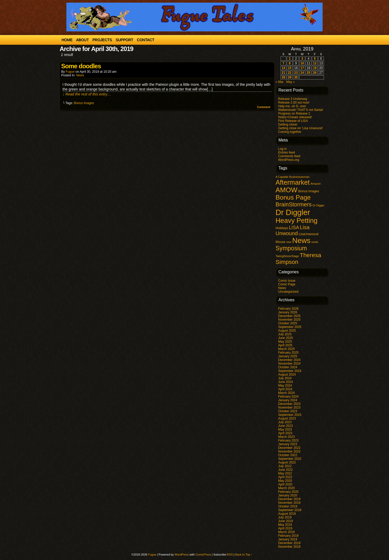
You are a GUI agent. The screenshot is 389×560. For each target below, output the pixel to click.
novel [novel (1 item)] (314, 242)
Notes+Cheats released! (295, 117)
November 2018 (289, 546)
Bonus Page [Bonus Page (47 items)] (293, 197)
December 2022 (289, 448)
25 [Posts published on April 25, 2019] (308, 73)
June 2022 (285, 470)
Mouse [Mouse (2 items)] (280, 242)
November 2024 (289, 363)
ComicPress (203, 554)
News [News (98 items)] (301, 240)
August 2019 (287, 514)
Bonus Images (84, 103)
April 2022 (285, 477)
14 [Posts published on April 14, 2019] (283, 68)
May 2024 (285, 385)
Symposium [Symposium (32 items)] (291, 248)
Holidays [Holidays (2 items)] (282, 228)
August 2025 (287, 330)
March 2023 (286, 437)
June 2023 (285, 426)
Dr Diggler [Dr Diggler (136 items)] (293, 212)
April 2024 (285, 389)
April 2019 (285, 528)
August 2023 (287, 418)
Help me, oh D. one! (292, 106)
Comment (263, 107)
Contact (145, 40)
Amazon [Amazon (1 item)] (316, 183)
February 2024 (288, 396)
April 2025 (285, 345)
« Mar (280, 82)
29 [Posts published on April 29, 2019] (289, 77)
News (80, 75)
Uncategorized (288, 291)
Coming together (289, 132)
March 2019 (286, 532)
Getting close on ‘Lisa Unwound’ (300, 128)
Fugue (70, 71)
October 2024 (287, 367)
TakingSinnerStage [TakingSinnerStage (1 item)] (287, 256)
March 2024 (286, 393)
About (82, 40)
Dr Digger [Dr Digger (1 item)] (318, 205)
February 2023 (288, 440)
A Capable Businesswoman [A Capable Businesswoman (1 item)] (293, 176)
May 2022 (285, 473)
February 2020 (288, 492)
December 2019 (289, 499)
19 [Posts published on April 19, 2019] (314, 68)
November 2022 (289, 451)
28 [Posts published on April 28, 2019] (283, 77)
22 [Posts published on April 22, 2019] (289, 73)
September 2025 (289, 327)
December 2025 (289, 316)
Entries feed (286, 152)
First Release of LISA (293, 121)
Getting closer (288, 124)
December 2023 (289, 404)
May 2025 (285, 341)
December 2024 (289, 360)
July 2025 (284, 334)
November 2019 (289, 503)
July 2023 (284, 422)
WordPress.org (288, 160)
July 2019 (284, 517)
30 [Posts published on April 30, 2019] (296, 77)
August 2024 (287, 374)
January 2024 (287, 400)
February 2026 (288, 308)
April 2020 (285, 484)
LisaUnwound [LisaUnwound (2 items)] (308, 234)
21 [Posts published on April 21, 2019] (283, 73)
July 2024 (284, 378)
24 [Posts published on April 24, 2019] (302, 73)
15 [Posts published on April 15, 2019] (289, 68)
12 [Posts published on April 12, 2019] (314, 63)
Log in (282, 149)
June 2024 (285, 382)
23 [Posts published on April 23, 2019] (296, 73)
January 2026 (287, 312)
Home (66, 40)
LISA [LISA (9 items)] (294, 227)
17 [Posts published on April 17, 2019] (302, 68)
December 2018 (289, 543)
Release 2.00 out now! (293, 102)
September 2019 (289, 510)
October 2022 (287, 455)
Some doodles (81, 66)
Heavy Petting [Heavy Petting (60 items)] (296, 220)
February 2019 (288, 536)
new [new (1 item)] (288, 242)
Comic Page (286, 284)
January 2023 (287, 444)
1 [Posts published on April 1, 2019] (290, 58)
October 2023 (287, 411)
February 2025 (288, 352)
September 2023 (289, 415)
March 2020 (286, 488)
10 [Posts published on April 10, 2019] (302, 63)
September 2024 (289, 371)
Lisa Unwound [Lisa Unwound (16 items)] (293, 230)
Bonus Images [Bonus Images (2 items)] (308, 191)
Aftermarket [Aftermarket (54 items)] (293, 182)
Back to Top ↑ (244, 554)
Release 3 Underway (292, 99)
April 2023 (285, 433)
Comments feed (289, 156)
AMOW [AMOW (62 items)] (286, 190)
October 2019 (287, 506)
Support (124, 40)
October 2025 (287, 323)
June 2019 (285, 521)
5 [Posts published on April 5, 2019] (315, 58)
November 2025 (289, 319)
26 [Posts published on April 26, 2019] (314, 73)
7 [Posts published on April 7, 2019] (283, 63)
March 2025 (286, 349)
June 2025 (285, 338)
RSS (230, 554)
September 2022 (289, 459)
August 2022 (287, 462)
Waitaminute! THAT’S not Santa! (300, 110)
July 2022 (284, 466)
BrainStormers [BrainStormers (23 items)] (294, 204)
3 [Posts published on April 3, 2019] (302, 58)
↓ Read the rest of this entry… (86, 94)
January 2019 (287, 539)
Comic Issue (286, 280)
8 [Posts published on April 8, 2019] (290, 63)
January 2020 (287, 495)
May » (290, 82)
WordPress (182, 554)
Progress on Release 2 (294, 113)
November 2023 (289, 407)
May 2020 (285, 481)
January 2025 (287, 356)
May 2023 (285, 429)
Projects (102, 40)
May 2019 (285, 525)
